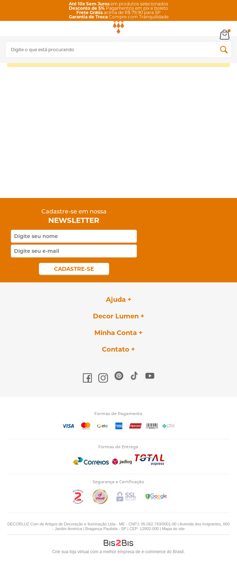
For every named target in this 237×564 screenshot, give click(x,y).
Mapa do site (173, 528)
